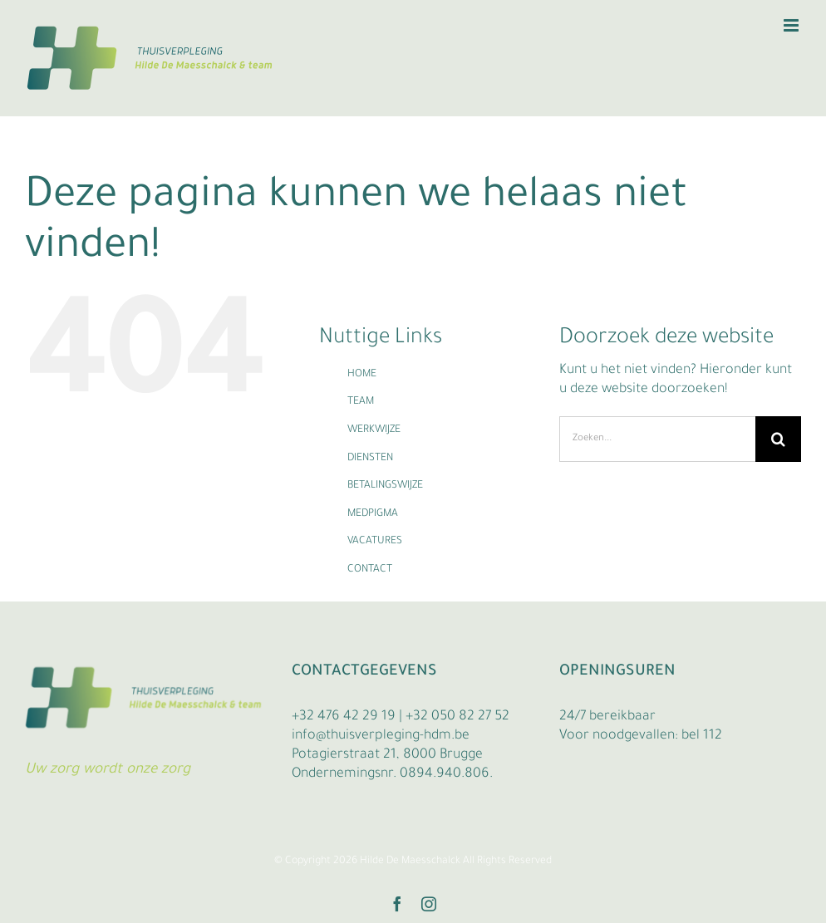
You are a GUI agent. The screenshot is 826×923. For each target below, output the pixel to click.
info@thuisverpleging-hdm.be (381, 736)
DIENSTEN (370, 458)
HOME (361, 374)
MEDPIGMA (372, 514)
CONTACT (369, 570)
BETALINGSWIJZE (385, 486)
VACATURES (374, 541)
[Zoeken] (778, 439)
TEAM (360, 402)
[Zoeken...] (657, 439)
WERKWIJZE (374, 430)
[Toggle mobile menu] (792, 25)
